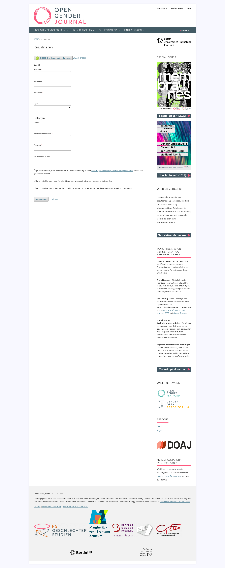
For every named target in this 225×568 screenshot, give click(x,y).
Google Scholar (179, 313)
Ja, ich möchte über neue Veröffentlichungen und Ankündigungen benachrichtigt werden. (73, 181)
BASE (167, 313)
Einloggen (55, 199)
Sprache (161, 8)
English (160, 430)
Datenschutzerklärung (51, 506)
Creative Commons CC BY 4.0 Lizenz (175, 501)
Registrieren (177, 8)
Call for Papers (108, 30)
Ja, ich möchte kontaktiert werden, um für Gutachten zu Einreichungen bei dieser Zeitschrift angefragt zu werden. (83, 188)
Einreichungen (133, 30)
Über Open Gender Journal (50, 30)
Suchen (185, 30)
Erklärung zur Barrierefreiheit (75, 506)
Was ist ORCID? (79, 58)
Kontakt (37, 506)
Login (188, 8)
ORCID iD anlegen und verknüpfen (53, 58)
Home (36, 39)
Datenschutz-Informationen (169, 476)
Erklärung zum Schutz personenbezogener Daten (112, 170)
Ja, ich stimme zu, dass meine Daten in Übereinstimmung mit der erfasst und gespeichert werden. (88, 172)
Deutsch (160, 426)
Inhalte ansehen (83, 30)
